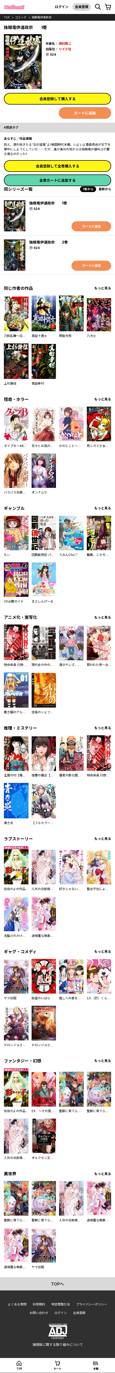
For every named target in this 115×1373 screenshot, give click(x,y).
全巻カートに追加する (57, 180)
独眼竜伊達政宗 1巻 (48, 203)
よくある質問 (17, 1304)
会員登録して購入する (57, 99)
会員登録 (81, 7)
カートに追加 (85, 113)
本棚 (95, 1368)
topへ (57, 1284)
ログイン (61, 7)
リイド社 (65, 49)
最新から (105, 189)
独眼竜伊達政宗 (42, 17)
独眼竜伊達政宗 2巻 (48, 242)
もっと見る (102, 288)
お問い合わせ (39, 1313)
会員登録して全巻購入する (57, 166)
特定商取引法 (60, 1304)
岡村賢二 (65, 44)
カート (57, 1368)
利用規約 (39, 1304)
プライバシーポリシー (91, 1304)
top (7, 17)
